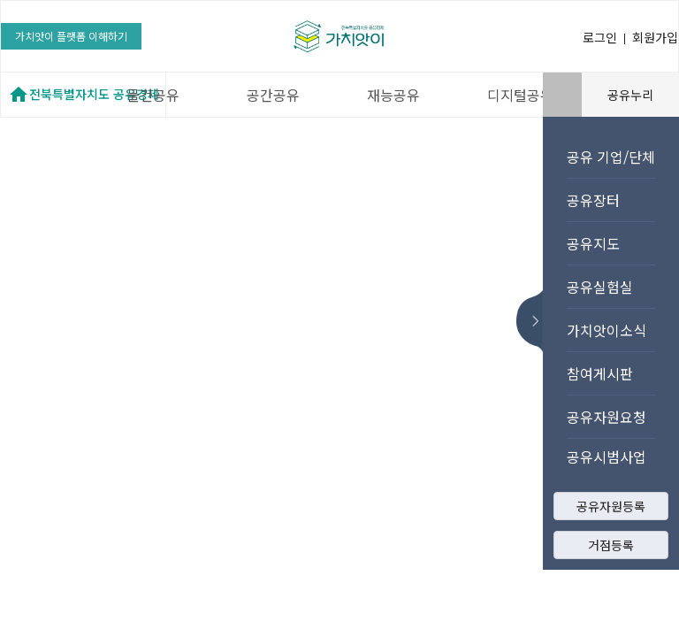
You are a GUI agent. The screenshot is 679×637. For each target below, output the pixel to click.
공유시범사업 (606, 456)
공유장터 (593, 200)
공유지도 (593, 243)
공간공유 (273, 94)
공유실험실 (600, 286)
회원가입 (655, 37)
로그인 (600, 37)
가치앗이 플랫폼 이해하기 (71, 35)
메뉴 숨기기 (535, 321)
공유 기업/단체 (611, 156)
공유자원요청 (606, 416)
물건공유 (152, 94)
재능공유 (393, 94)
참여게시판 (600, 373)
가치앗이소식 (606, 330)
